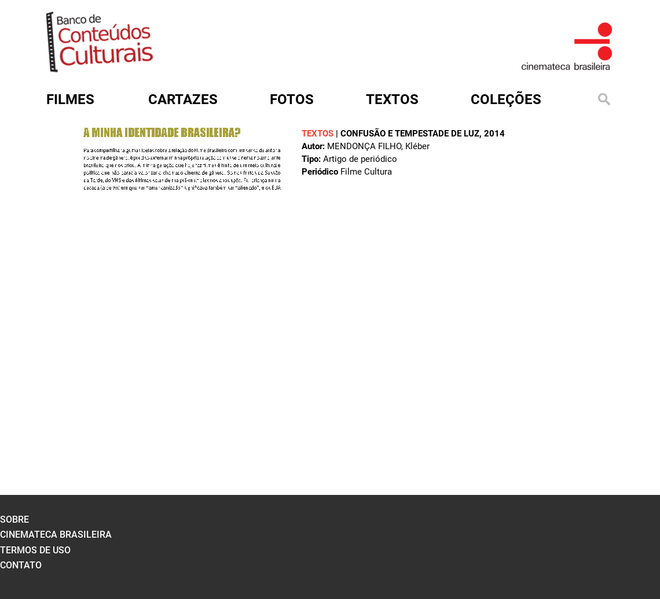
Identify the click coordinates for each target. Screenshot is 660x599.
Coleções (506, 99)
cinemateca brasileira (56, 534)
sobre (14, 519)
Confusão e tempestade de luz (409, 133)
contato (21, 565)
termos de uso (35, 550)
